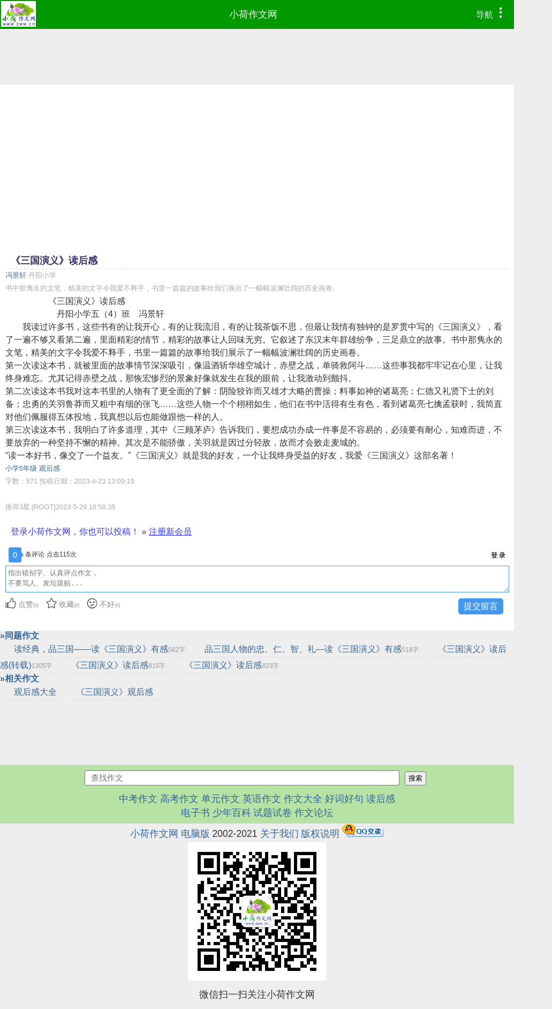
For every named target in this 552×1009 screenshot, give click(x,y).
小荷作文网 (253, 14)
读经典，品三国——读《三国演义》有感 (99, 649)
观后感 (49, 468)
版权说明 (320, 833)
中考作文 (138, 798)
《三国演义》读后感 (118, 665)
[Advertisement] (257, 168)
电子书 (197, 812)
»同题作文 (19, 635)
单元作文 (220, 798)
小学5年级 (21, 468)
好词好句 (344, 798)
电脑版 (195, 833)
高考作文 (179, 798)
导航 (492, 13)
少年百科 (232, 812)
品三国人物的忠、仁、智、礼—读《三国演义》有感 (312, 649)
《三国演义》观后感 (114, 691)
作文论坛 (313, 812)
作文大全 (303, 798)
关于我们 (279, 833)
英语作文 (262, 798)
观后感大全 (35, 691)
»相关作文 (19, 678)
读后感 (380, 798)
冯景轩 (15, 275)
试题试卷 (272, 812)
